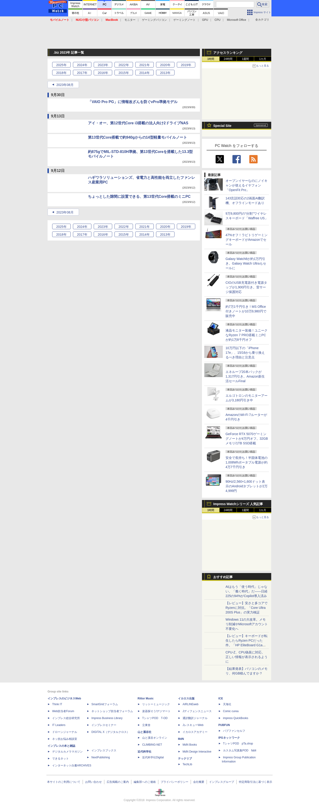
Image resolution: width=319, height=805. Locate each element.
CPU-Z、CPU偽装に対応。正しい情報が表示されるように (247, 656)
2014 (144, 73)
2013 (165, 73)
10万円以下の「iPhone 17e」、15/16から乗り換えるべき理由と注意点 (245, 352)
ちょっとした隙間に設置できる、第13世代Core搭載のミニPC (139, 196)
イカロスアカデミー (195, 732)
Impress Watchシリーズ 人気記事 (238, 504)
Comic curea (230, 711)
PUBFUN (224, 725)
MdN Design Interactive (197, 751)
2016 (103, 73)
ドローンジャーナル (64, 732)
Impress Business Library (107, 718)
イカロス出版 (186, 698)
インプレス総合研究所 (66, 718)
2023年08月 (65, 85)
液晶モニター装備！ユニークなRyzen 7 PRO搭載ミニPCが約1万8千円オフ (247, 335)
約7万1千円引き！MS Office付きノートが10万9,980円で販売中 (246, 311)
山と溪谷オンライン (154, 737)
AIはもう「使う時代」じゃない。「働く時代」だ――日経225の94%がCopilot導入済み (247, 591)
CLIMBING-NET (152, 744)
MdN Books (190, 744)
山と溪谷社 (144, 732)
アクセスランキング (227, 53)
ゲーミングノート (184, 19)
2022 (123, 65)
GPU (205, 19)
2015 (123, 73)
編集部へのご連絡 (145, 782)
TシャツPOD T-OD (155, 718)
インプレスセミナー (103, 725)
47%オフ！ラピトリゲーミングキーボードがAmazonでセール (247, 239)
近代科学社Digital (153, 757)
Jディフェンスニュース (197, 711)
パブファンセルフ (234, 730)
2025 (61, 65)
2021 (144, 65)
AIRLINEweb (191, 704)
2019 (186, 65)
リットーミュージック (156, 704)
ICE (220, 698)
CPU (217, 19)
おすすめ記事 (223, 577)
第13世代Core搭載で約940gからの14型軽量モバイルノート (137, 137)
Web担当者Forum (63, 711)
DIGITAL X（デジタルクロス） (110, 732)
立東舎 (146, 725)
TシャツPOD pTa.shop (238, 743)
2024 (82, 65)
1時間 (210, 59)
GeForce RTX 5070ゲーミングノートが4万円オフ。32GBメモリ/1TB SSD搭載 (247, 438)
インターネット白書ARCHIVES (71, 765)
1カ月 (262, 59)
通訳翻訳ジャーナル (195, 718)
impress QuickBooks (235, 718)
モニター (129, 19)
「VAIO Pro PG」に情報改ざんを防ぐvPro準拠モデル (133, 102)
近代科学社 (144, 751)
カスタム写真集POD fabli (239, 750)
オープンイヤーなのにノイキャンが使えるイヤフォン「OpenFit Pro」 (247, 185)
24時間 (228, 59)
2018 (61, 73)
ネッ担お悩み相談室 (64, 739)
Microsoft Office (236, 19)
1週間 (245, 59)
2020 (165, 65)
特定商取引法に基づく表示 (255, 782)
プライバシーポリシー (174, 782)
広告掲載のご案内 (118, 782)
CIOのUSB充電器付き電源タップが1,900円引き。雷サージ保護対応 (246, 287)
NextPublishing (100, 757)
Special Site (222, 126)
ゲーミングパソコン (154, 19)
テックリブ (185, 758)
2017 (82, 73)
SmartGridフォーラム (104, 704)
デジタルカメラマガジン (67, 751)
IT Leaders (58, 725)
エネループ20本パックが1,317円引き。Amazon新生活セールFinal (245, 376)
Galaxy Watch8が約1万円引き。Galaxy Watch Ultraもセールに (246, 263)
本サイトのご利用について (63, 782)
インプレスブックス (103, 750)
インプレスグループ (221, 782)
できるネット (60, 758)
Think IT (57, 704)
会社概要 (198, 782)
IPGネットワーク (229, 737)
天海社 (227, 704)
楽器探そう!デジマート (156, 711)
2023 (103, 65)
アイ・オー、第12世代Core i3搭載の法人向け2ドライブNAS (138, 123)
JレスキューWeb (193, 725)
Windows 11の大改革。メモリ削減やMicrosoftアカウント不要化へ (247, 624)
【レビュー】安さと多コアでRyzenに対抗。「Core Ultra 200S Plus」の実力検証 (247, 607)
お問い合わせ (93, 782)
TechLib (187, 764)
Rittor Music (145, 698)
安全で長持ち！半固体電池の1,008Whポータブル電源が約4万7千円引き (247, 462)
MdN (181, 739)
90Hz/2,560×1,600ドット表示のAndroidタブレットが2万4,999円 (247, 486)
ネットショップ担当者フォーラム (112, 711)
